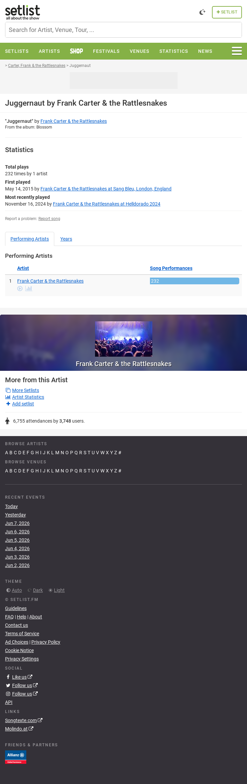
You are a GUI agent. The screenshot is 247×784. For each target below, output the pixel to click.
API (8, 702)
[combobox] (123, 30)
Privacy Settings (22, 659)
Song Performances (171, 268)
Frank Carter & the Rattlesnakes (73, 121)
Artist (23, 268)
